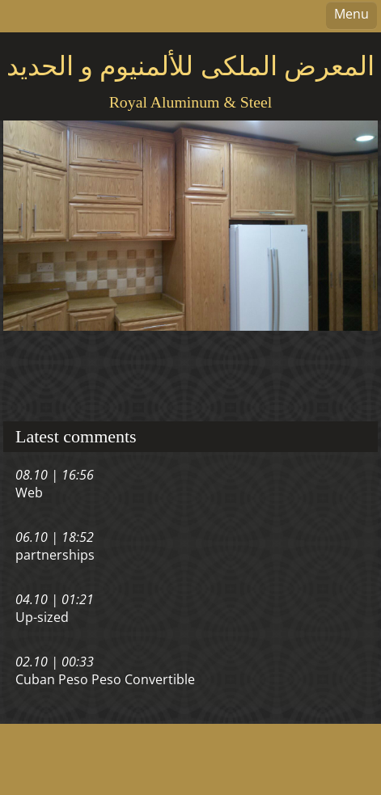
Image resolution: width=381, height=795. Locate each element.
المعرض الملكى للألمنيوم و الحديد (190, 66)
